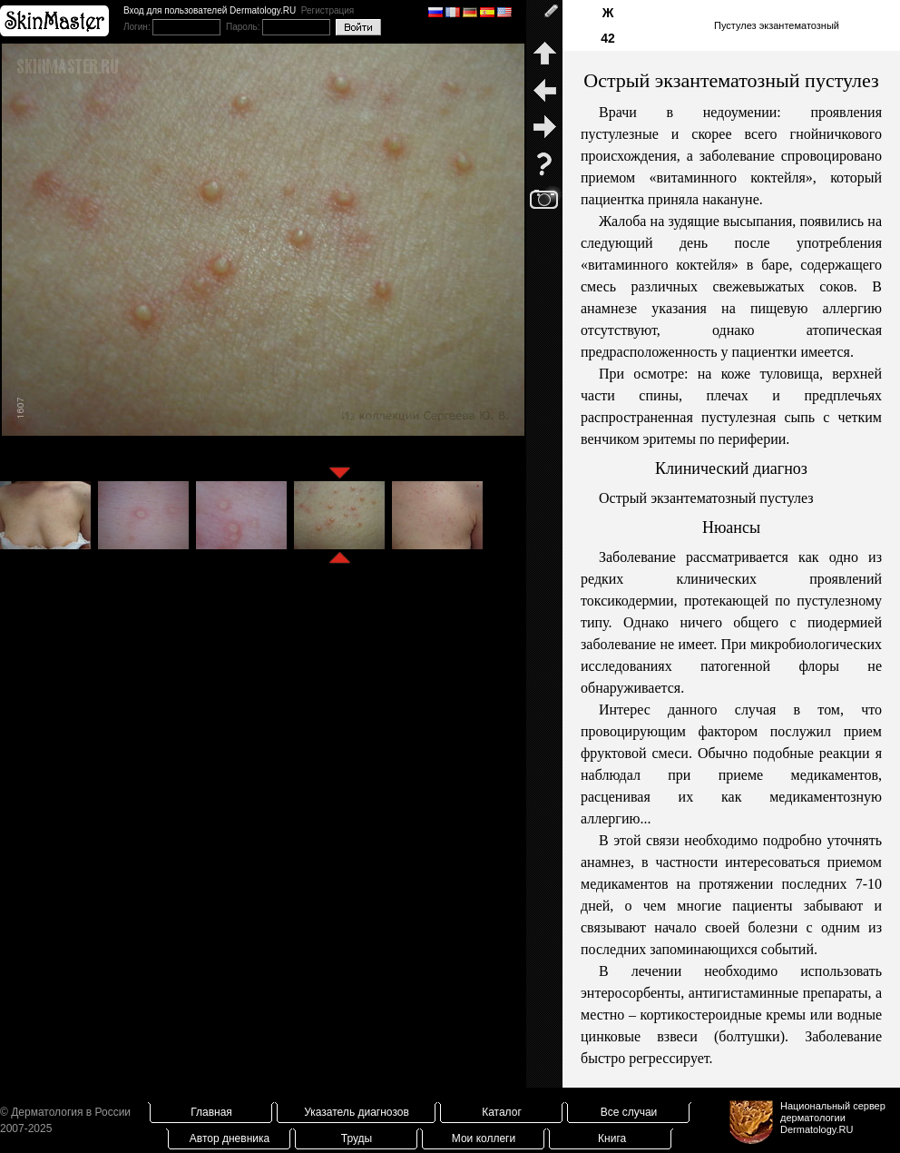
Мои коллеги (483, 1138)
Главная (211, 1112)
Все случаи (629, 1112)
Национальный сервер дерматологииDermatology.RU (832, 1117)
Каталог (502, 1112)
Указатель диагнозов (356, 1112)
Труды (356, 1138)
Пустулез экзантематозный (776, 25)
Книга (612, 1138)
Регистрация (327, 10)
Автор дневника (229, 1138)
